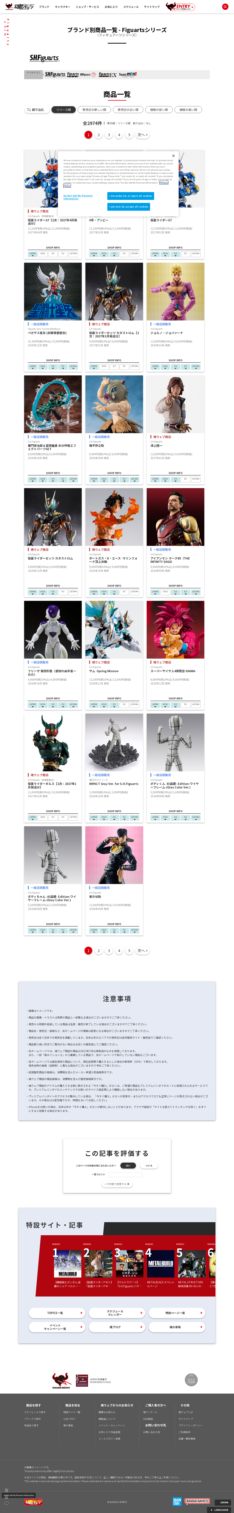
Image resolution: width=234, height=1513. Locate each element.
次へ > (142, 134)
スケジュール (131, 7)
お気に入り (111, 7)
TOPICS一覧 (55, 1313)
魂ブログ (115, 1327)
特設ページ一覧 (175, 1313)
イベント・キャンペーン (112, 1425)
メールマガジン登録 (109, 1438)
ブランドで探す (32, 1419)
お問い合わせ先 (151, 1432)
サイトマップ (152, 7)
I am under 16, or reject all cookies (130, 195)
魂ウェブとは (185, 1412)
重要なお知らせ (107, 1412)
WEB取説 (148, 1419)
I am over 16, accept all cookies (128, 206)
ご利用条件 (184, 1432)
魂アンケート (150, 1412)
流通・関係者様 (186, 1438)
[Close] (173, 156)
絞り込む (38, 109)
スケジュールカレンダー (115, 1312)
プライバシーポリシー (190, 1425)
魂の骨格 (175, 1327)
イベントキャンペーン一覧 (55, 1327)
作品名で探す (31, 1425)
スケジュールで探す (35, 1412)
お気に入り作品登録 (109, 1432)
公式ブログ (69, 1419)
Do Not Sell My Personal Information (19, 1495)
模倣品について (107, 1419)
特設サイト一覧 (71, 1412)
